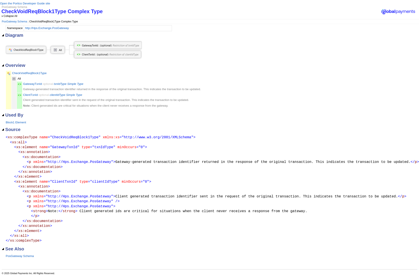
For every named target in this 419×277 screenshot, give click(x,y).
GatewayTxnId (32, 84)
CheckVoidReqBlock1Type (29, 73)
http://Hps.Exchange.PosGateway (47, 28)
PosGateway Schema (14, 21)
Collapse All (10, 16)
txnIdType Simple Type (68, 84)
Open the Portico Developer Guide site (25, 3)
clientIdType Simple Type (66, 95)
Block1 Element (16, 122)
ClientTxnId (30, 95)
